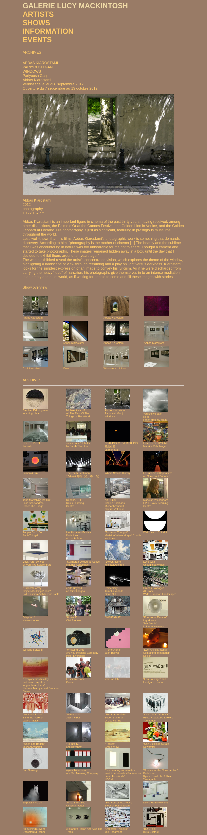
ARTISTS (38, 14)
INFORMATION (48, 31)
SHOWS (36, 23)
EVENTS (37, 40)
